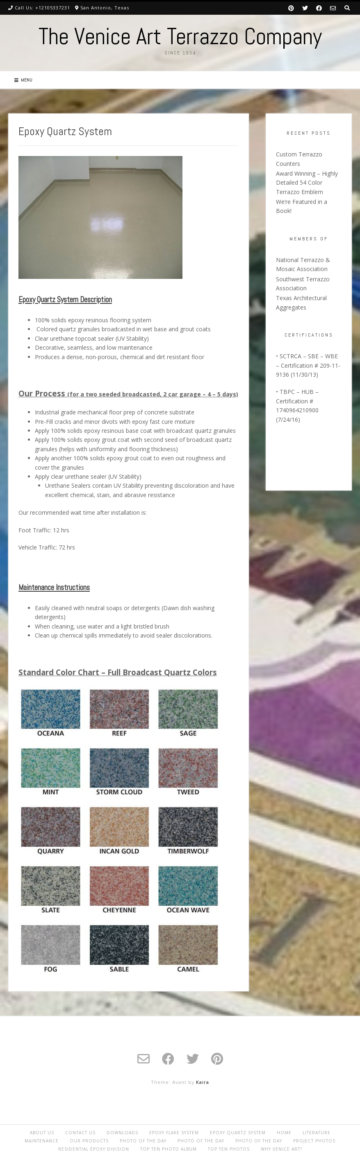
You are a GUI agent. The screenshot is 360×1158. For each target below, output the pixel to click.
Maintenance (42, 1141)
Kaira (202, 1082)
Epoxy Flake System (174, 1132)
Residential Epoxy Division (93, 1149)
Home (284, 1132)
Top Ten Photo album (168, 1149)
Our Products (89, 1141)
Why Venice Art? (281, 1149)
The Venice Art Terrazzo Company (180, 36)
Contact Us (80, 1132)
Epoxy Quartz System (238, 1132)
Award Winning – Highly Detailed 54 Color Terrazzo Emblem (307, 183)
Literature (316, 1132)
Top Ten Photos (229, 1149)
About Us (42, 1132)
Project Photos (314, 1141)
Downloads (122, 1132)
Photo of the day (143, 1141)
